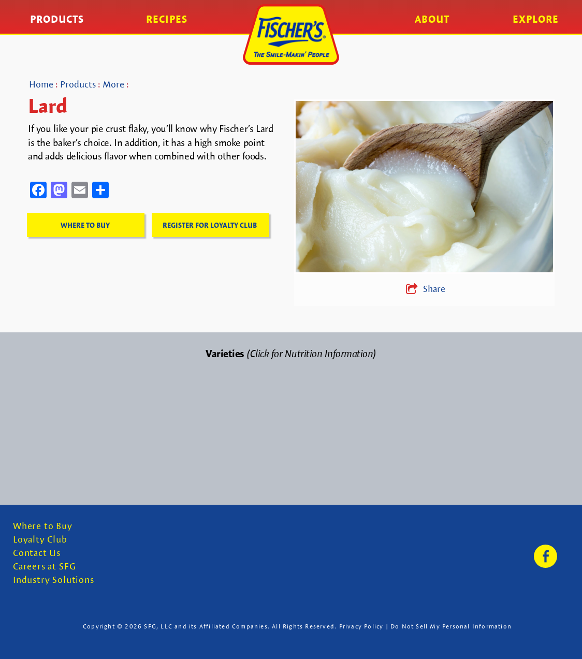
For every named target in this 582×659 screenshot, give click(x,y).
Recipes (166, 19)
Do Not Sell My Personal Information (451, 626)
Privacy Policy (361, 626)
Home (41, 84)
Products (57, 19)
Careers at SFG (44, 567)
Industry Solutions (53, 580)
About (432, 19)
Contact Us (37, 553)
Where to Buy (42, 526)
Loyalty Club (40, 540)
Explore (536, 19)
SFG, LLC (158, 626)
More (113, 84)
